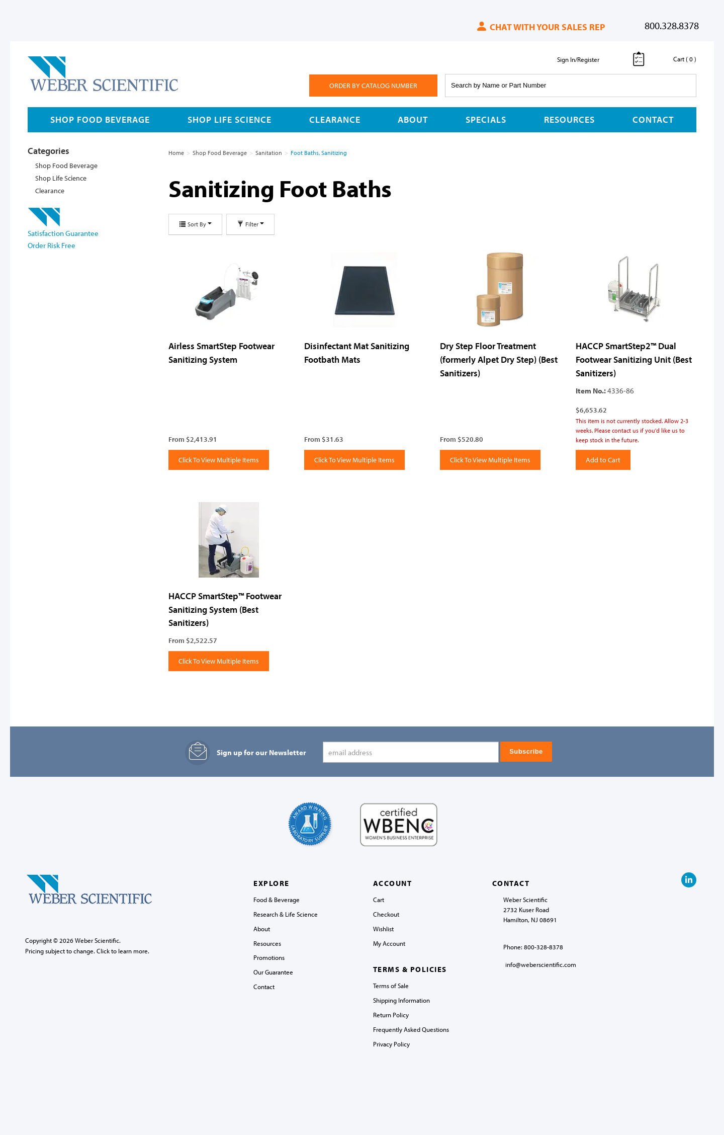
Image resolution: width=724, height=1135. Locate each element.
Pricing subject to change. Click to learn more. (87, 951)
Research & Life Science (285, 914)
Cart (378, 900)
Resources (569, 119)
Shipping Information (401, 1000)
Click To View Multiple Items (218, 459)
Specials (486, 119)
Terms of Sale (391, 986)
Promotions (269, 957)
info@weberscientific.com (540, 964)
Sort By (195, 224)
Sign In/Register (578, 59)
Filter (250, 224)
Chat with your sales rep (540, 27)
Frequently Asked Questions (411, 1029)
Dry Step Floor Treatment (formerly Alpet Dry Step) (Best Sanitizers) (499, 359)
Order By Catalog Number (373, 85)
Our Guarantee (273, 972)
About (413, 119)
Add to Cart (603, 459)
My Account (389, 943)
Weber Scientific (51, 90)
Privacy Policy (391, 1044)
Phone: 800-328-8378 (533, 947)
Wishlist (383, 929)
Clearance (334, 119)
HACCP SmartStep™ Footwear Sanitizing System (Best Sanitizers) (225, 609)
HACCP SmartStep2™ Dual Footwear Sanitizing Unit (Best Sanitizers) (634, 359)
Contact (653, 119)
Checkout (386, 914)
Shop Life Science (230, 119)
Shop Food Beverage (100, 119)
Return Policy (391, 1015)
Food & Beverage (276, 900)
